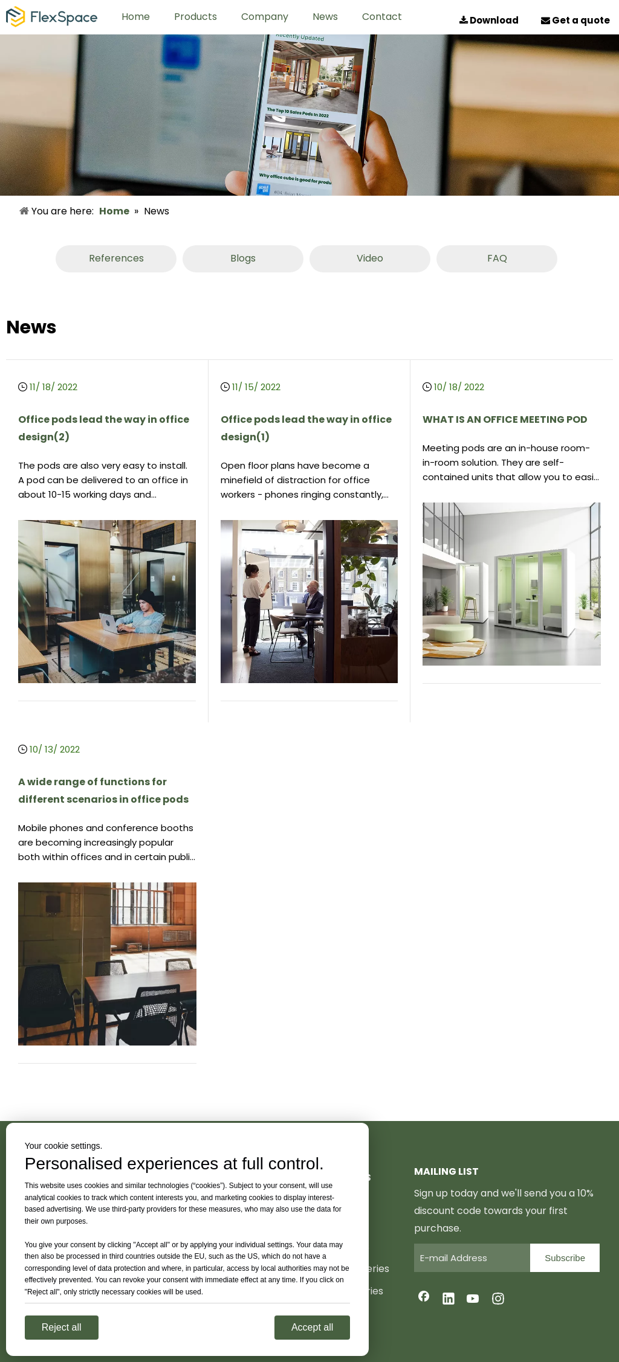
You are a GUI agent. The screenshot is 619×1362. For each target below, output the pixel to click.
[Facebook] (423, 1299)
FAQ (497, 258)
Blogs (243, 258)
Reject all (62, 1327)
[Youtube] (473, 1299)
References (116, 258)
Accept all (312, 1327)
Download (489, 20)
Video (370, 258)
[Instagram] (498, 1299)
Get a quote (574, 20)
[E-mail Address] (469, 1258)
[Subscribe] (565, 1258)
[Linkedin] (448, 1299)
